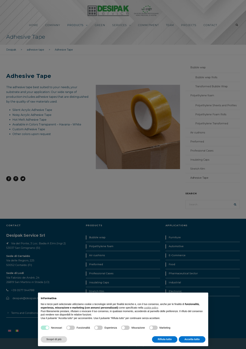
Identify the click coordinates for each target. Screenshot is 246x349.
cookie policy (151, 307)
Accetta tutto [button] (192, 339)
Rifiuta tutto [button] (165, 339)
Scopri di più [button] (54, 339)
